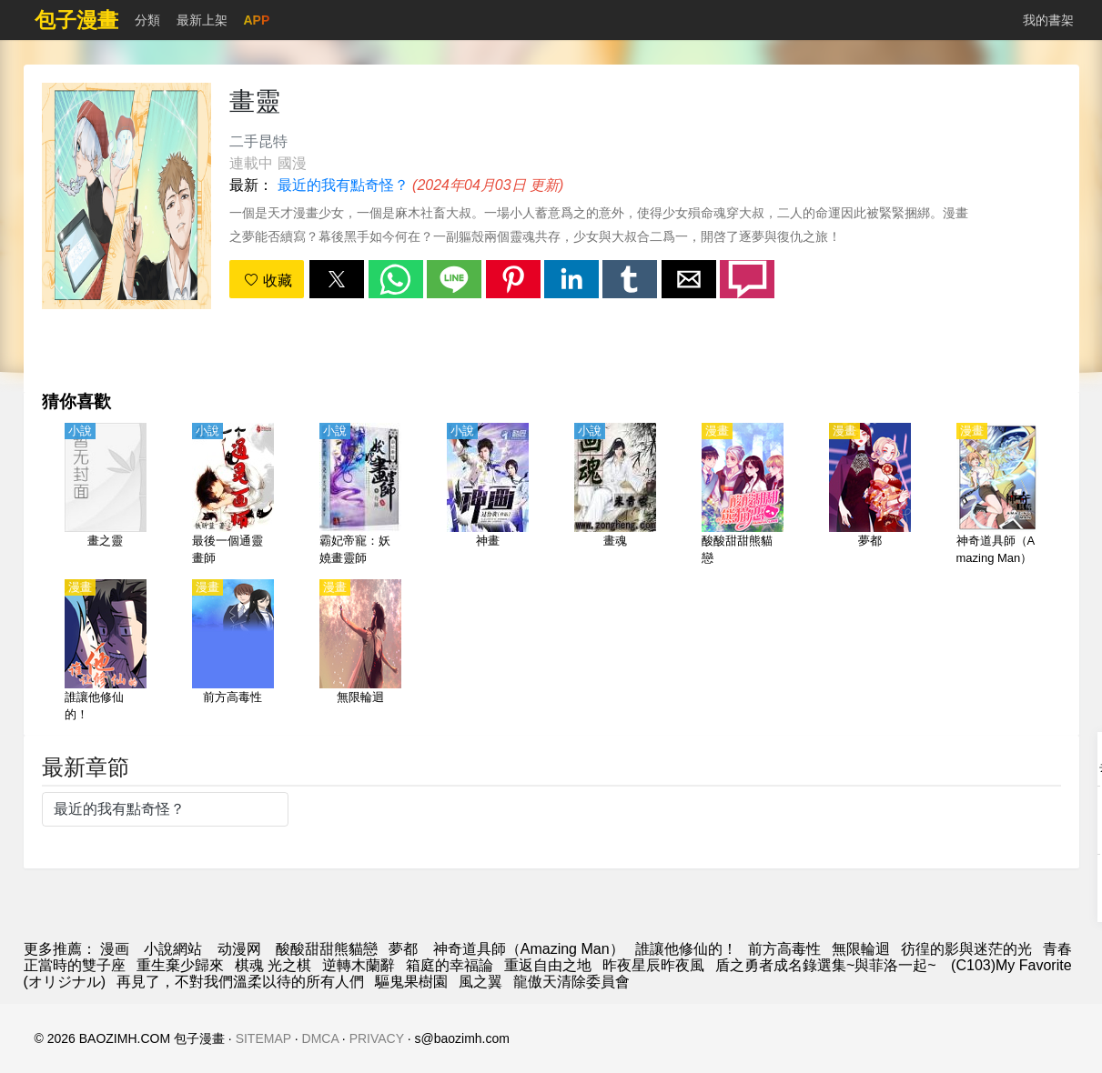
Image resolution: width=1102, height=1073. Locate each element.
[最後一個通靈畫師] (233, 495)
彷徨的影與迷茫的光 (966, 949)
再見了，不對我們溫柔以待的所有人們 (240, 981)
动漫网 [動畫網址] (239, 949)
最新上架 (202, 20)
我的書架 (1048, 20)
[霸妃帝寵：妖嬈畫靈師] (360, 495)
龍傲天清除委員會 (571, 981)
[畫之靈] (106, 495)
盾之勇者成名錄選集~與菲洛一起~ (827, 965)
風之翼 (480, 981)
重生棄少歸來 (180, 965)
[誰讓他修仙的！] (106, 652)
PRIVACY (376, 1038)
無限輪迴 (861, 949)
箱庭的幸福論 (449, 965)
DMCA (320, 1038)
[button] (336, 279)
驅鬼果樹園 (411, 981)
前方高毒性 (784, 949)
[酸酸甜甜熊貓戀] (743, 495)
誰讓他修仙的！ (686, 949)
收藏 (267, 280)
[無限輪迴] (360, 652)
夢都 (403, 949)
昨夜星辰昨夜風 (653, 965)
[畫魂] (615, 495)
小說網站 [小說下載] (173, 949)
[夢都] (870, 495)
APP (257, 20)
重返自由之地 (547, 965)
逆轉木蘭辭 (358, 965)
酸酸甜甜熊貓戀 (327, 949)
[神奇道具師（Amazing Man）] (997, 495)
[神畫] (488, 495)
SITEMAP (263, 1038)
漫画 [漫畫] (114, 949)
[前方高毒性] (233, 652)
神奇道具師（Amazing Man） (526, 949)
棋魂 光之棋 (273, 965)
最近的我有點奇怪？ (343, 185)
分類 (147, 20)
